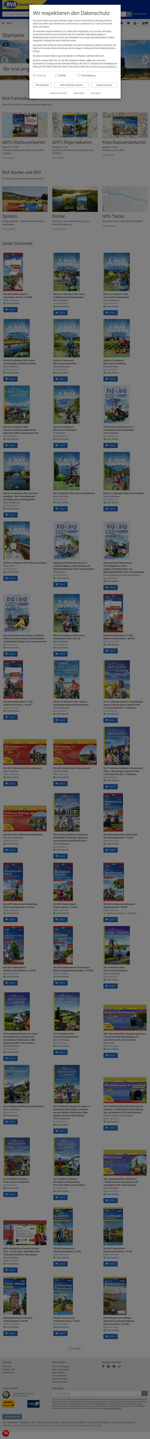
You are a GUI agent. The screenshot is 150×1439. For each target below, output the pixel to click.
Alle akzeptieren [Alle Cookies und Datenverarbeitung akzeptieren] (42, 85)
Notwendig (41, 75)
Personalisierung (88, 75)
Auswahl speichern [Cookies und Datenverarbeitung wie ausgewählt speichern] (104, 85)
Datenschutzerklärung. (107, 66)
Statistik (62, 75)
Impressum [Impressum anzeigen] (96, 93)
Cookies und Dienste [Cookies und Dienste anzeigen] (58, 93)
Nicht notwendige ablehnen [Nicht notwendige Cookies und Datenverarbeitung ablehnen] (71, 85)
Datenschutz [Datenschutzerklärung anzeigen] (79, 93)
